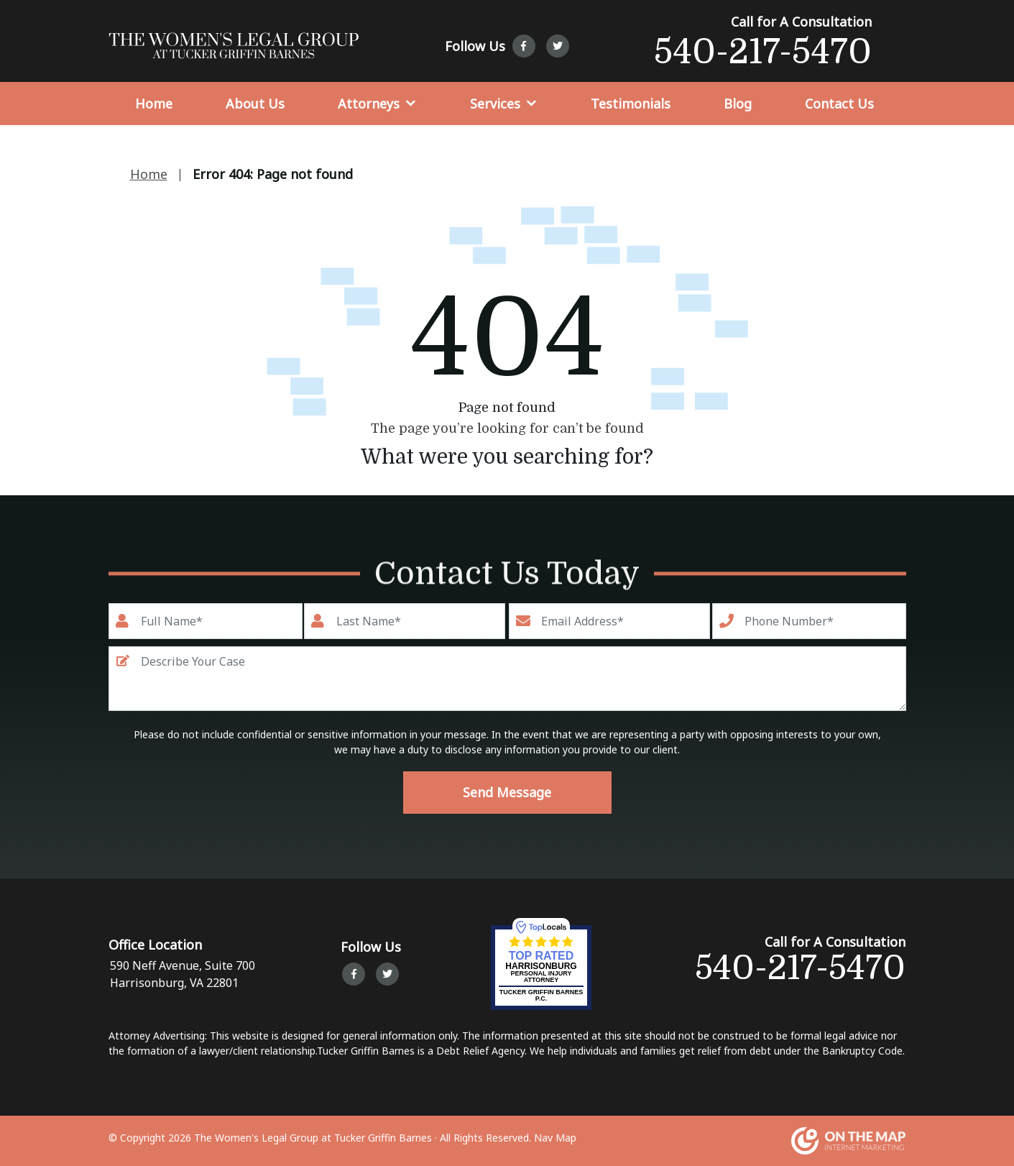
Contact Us (839, 103)
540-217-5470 (763, 52)
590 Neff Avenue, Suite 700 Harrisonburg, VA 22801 (181, 974)
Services (495, 103)
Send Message (507, 792)
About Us (255, 103)
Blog (738, 103)
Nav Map (555, 1137)
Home (153, 103)
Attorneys (369, 103)
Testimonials (630, 103)
